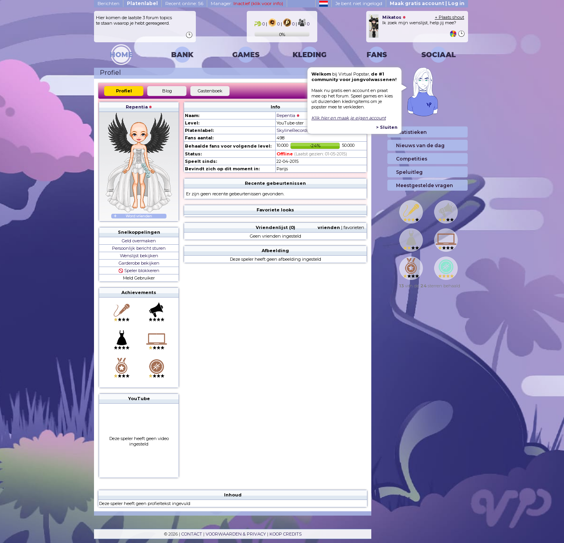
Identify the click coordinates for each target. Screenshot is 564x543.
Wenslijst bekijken (139, 255)
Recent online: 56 (184, 3)
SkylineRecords (293, 130)
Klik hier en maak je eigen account (348, 118)
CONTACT (191, 534)
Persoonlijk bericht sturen (139, 248)
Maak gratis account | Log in (427, 3)
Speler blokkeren (139, 270)
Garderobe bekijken (139, 263)
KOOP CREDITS (285, 534)
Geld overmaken (139, 241)
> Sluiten (387, 127)
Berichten (108, 3)
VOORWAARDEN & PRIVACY (236, 534)
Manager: (247, 3)
